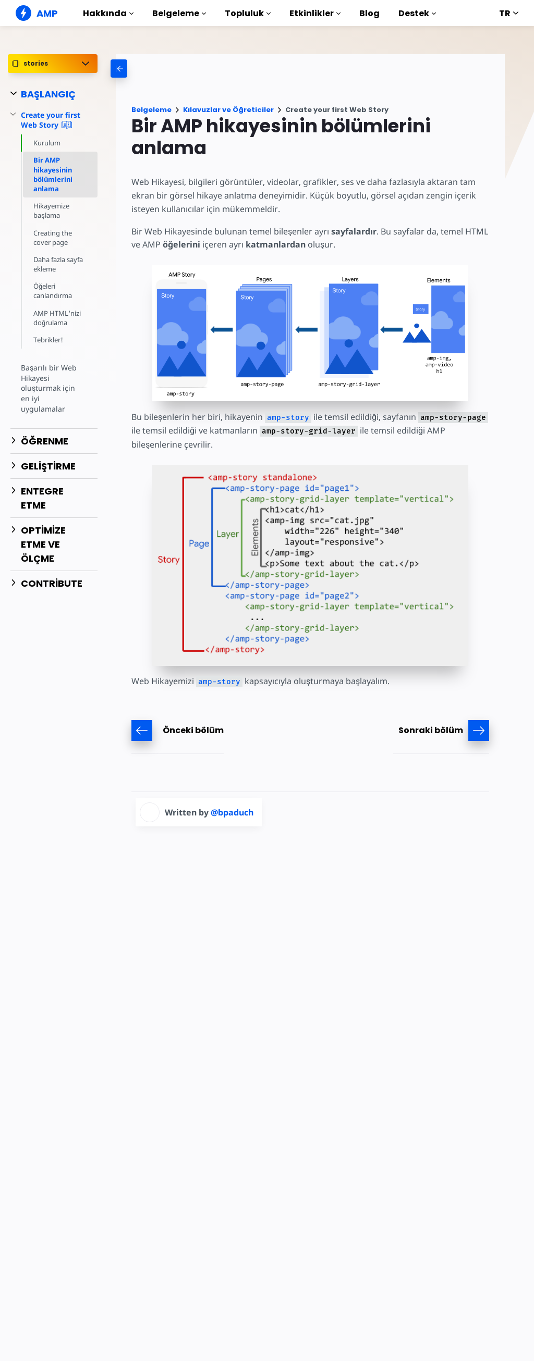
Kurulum (47, 142)
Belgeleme (179, 13)
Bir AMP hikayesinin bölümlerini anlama (52, 174)
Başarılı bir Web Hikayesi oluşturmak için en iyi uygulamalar (52, 383)
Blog (369, 13)
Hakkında (108, 13)
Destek (417, 13)
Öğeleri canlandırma (53, 290)
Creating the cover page (52, 237)
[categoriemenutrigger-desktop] (166, 68)
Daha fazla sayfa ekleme (54, 264)
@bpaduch (232, 812)
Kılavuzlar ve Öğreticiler (228, 110)
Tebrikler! (48, 339)
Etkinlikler (315, 13)
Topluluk (248, 13)
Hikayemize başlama (51, 210)
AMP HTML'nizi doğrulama (56, 317)
